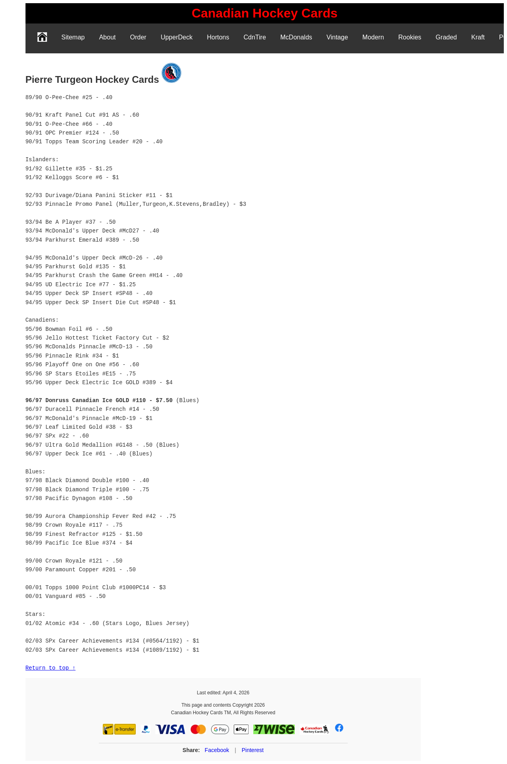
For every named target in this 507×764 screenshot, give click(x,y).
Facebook (217, 750)
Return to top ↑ (50, 668)
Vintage (337, 37)
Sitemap (73, 37)
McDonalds (296, 37)
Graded (446, 37)
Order (138, 37)
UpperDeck (176, 37)
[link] (264, 13)
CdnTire (254, 37)
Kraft (478, 37)
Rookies (409, 37)
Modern (373, 37)
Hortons (218, 37)
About (107, 37)
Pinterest (253, 750)
